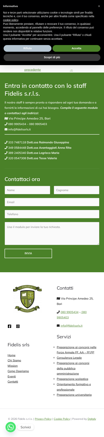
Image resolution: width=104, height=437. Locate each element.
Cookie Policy (62, 420)
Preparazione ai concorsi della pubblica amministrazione (73, 369)
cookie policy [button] (10, 20)
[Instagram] (18, 327)
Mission (13, 366)
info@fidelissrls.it (19, 130)
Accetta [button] (76, 48)
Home (11, 356)
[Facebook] (9, 327)
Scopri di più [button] (52, 57)
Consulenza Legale (69, 358)
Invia (28, 254)
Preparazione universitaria (74, 396)
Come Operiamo (18, 372)
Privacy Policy (43, 420)
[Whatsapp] (11, 427)
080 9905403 (37, 125)
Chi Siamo (14, 361)
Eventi (12, 377)
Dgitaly (92, 420)
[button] (99, 6)
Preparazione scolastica (72, 380)
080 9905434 (16, 125)
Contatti (13, 382)
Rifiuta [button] (27, 48)
